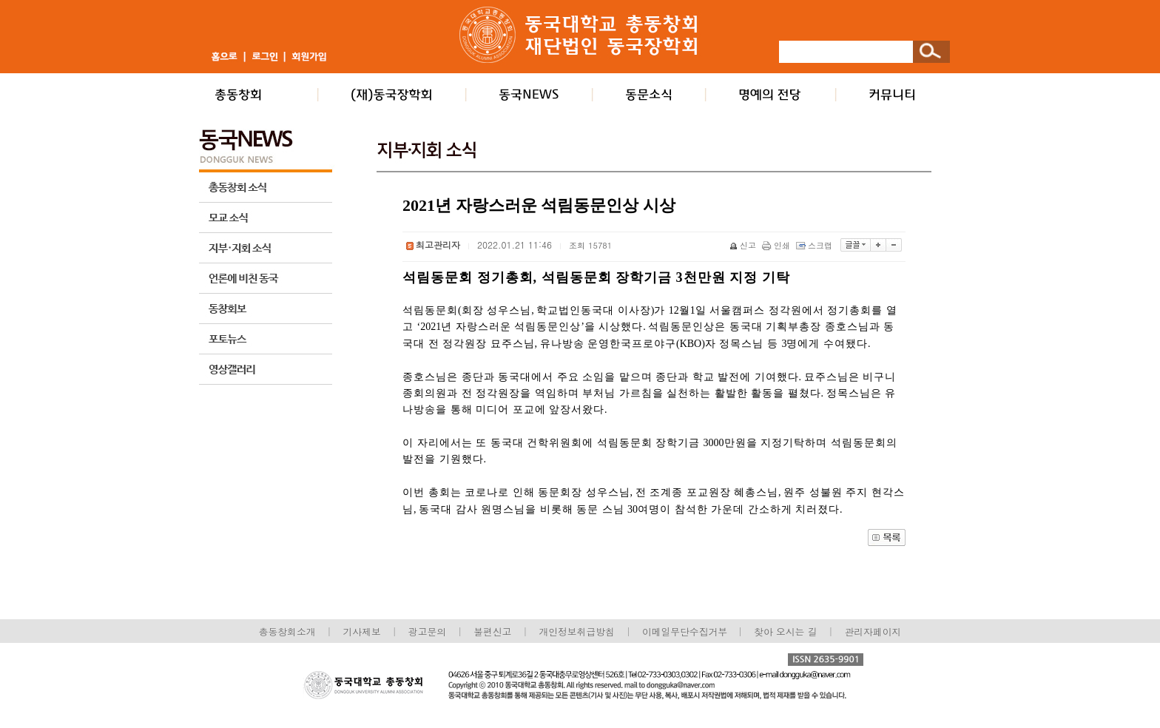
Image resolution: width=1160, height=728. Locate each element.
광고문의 (427, 631)
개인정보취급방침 (576, 631)
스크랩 (815, 245)
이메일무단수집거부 (686, 631)
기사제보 (362, 631)
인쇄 (777, 245)
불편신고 (492, 631)
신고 (744, 245)
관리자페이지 (873, 631)
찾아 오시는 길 (785, 631)
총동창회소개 (287, 631)
